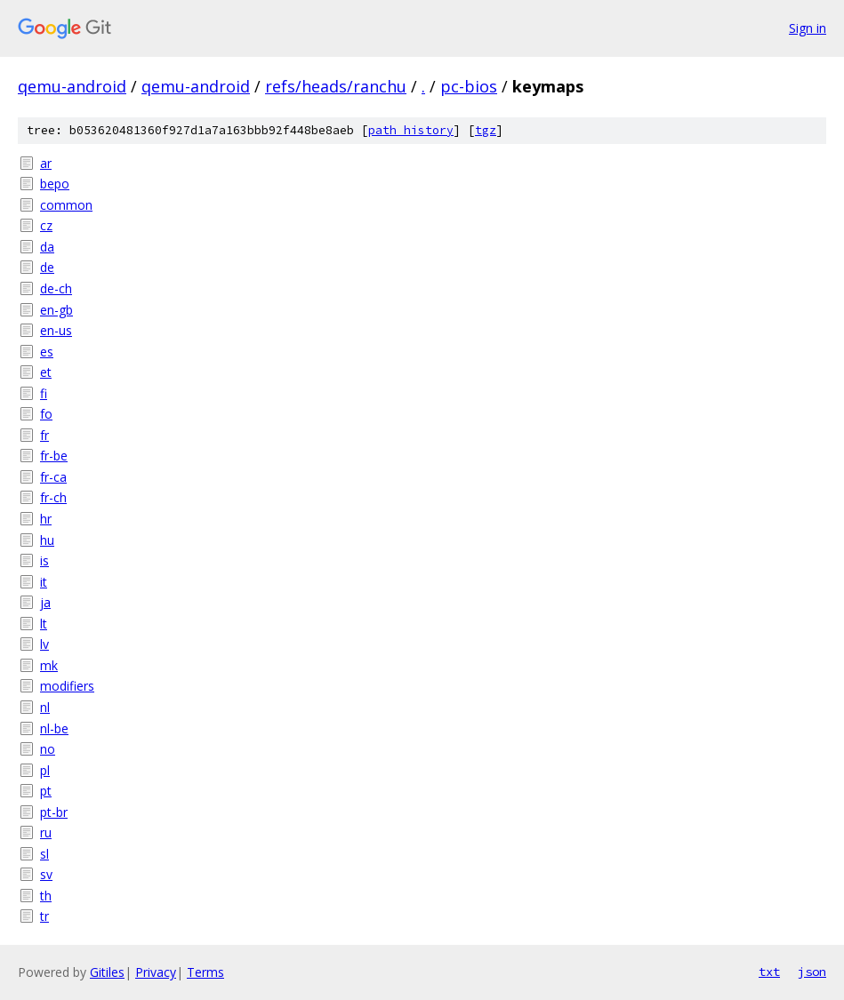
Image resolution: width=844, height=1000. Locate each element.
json (812, 972)
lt (43, 623)
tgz (485, 130)
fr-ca (53, 476)
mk (49, 665)
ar (46, 163)
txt (769, 972)
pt (46, 790)
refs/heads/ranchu (335, 86)
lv (44, 644)
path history (411, 130)
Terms (205, 972)
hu (47, 540)
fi (43, 393)
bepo (54, 183)
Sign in (807, 28)
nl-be (54, 728)
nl (45, 707)
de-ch (56, 288)
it (43, 581)
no (47, 748)
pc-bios (468, 86)
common (66, 204)
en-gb (56, 309)
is (44, 560)
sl (44, 853)
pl (45, 770)
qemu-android (72, 86)
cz (46, 225)
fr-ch (53, 497)
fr (44, 435)
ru (46, 832)
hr (46, 518)
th (46, 895)
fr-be (54, 455)
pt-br (54, 812)
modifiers (67, 685)
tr (44, 916)
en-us (56, 330)
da (47, 246)
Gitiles (107, 972)
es (46, 351)
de (47, 267)
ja (45, 602)
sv (46, 874)
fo (46, 413)
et (46, 372)
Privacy (155, 972)
